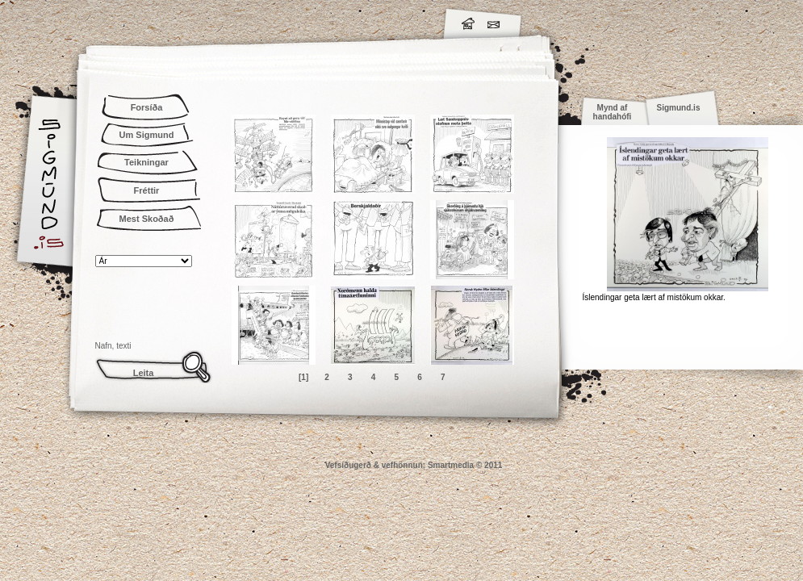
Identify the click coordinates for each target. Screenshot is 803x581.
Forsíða (147, 107)
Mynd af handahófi (612, 112)
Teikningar (146, 162)
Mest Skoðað (146, 219)
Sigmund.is (192, 21)
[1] (303, 377)
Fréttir (147, 190)
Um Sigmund (146, 135)
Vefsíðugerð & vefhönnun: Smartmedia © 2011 (414, 465)
